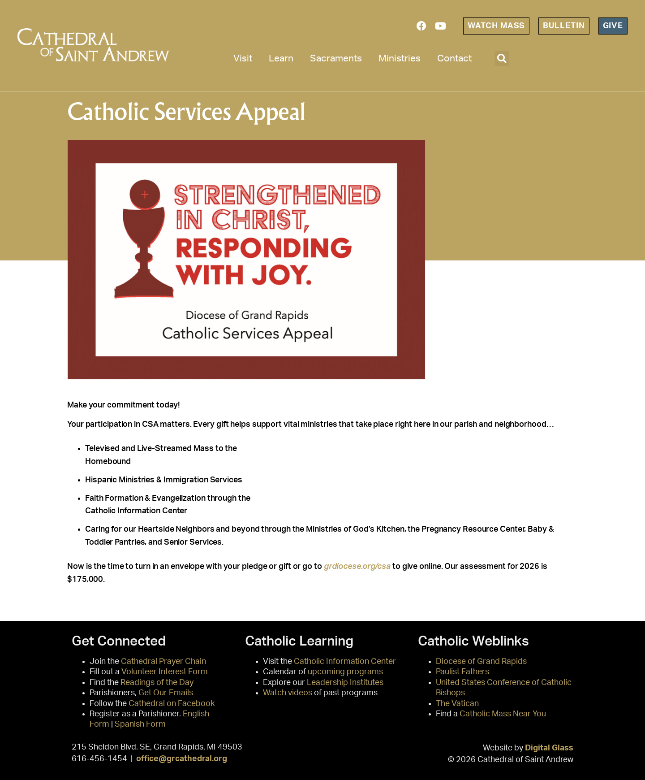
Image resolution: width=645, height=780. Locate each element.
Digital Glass (549, 748)
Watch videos (287, 693)
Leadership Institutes (345, 683)
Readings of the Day (157, 683)
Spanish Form (140, 724)
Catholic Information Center (345, 662)
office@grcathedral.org (181, 758)
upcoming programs (345, 672)
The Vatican (457, 704)
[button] (501, 58)
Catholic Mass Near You (503, 714)
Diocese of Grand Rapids (481, 662)
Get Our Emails (165, 693)
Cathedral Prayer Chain (163, 662)
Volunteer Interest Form (164, 672)
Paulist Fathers (462, 672)
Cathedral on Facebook (172, 704)
